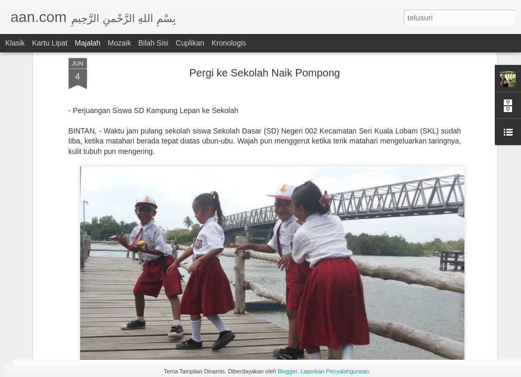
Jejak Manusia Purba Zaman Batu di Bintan (208, 301)
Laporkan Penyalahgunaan (335, 371)
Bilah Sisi (153, 43)
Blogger (287, 371)
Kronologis (229, 43)
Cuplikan (190, 43)
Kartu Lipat (50, 43)
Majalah (88, 43)
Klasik (15, 43)
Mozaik (119, 43)
